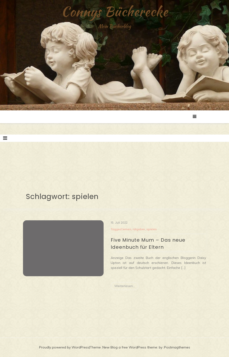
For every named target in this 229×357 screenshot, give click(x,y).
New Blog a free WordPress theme (129, 347)
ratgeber (139, 229)
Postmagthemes (177, 347)
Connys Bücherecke (114, 11)
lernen (126, 229)
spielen (151, 229)
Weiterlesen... (124, 286)
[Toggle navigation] (5, 138)
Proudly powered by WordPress (64, 347)
